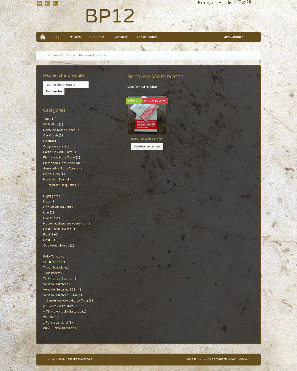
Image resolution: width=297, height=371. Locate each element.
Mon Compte (232, 37)
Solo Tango (51, 256)
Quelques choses (56, 245)
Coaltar (48, 141)
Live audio (50, 218)
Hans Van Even (54, 179)
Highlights (50, 196)
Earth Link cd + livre (58, 152)
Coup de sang (53, 146)
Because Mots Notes (59, 130)
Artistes (75, 37)
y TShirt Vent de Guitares (62, 311)
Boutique (97, 37)
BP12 (110, 16)
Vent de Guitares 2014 (60, 289)
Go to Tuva (51, 174)
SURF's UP (51, 262)
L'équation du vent (57, 207)
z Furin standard (55, 322)
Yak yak (48, 317)
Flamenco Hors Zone (59, 157)
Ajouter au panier (147, 146)
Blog (55, 37)
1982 (47, 119)
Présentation (147, 37)
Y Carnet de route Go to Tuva (65, 300)
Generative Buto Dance (60, 168)
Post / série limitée (57, 229)
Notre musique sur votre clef (64, 223)
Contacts (120, 37)
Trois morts (51, 273)
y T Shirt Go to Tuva (58, 306)
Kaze (47, 201)
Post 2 (48, 234)
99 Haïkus (50, 124)
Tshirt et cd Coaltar (58, 278)
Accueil (71, 55)
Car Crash (50, 135)
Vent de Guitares (55, 284)
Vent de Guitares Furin (60, 295)
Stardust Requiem (60, 185)
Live (46, 212)
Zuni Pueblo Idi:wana (58, 328)
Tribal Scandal (53, 267)
